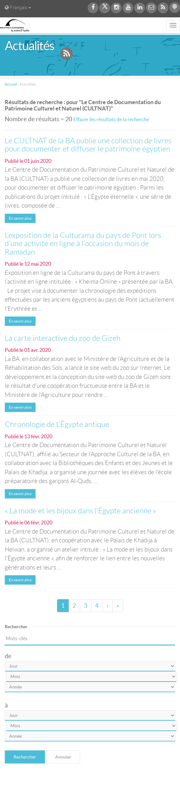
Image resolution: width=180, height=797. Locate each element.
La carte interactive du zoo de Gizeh (62, 338)
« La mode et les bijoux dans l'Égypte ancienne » (80, 511)
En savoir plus (20, 218)
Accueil (11, 84)
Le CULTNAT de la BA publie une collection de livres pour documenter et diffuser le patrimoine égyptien (88, 145)
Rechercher (25, 756)
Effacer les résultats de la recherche (111, 119)
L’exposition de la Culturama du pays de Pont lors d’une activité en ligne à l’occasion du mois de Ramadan (83, 243)
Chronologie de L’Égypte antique (57, 424)
